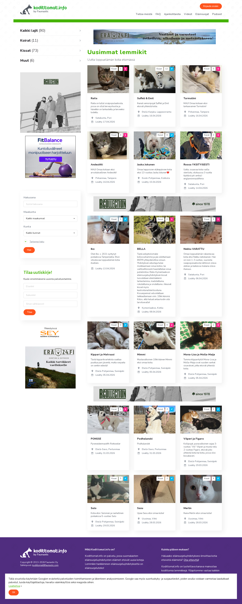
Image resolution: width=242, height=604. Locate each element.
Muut (27, 60)
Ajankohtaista (172, 14)
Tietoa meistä (144, 14)
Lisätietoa (14, 586)
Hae (29, 249)
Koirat (29, 40)
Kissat (29, 50)
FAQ (158, 14)
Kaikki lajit (32, 30)
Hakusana (30, 197)
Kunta (27, 226)
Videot (188, 14)
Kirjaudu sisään (210, 6)
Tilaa (29, 312)
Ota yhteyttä (191, 560)
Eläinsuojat (202, 14)
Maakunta (30, 212)
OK (13, 592)
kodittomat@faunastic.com (45, 565)
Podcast (217, 14)
